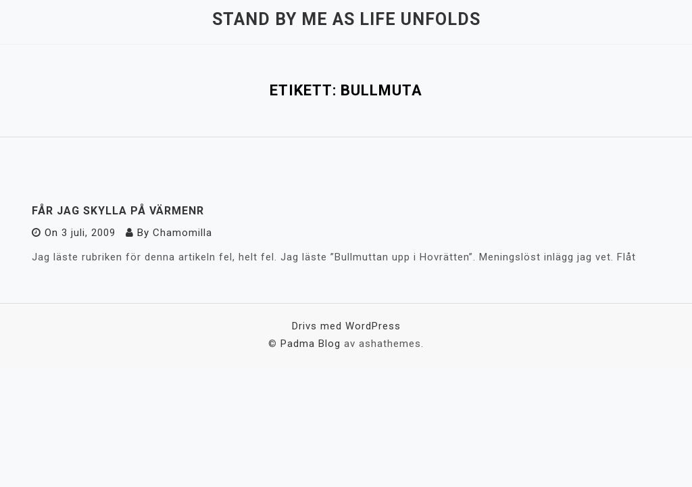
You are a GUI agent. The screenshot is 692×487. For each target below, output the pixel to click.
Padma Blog (310, 344)
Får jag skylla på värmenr (118, 210)
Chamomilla (182, 233)
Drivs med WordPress (346, 326)
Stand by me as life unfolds (346, 19)
